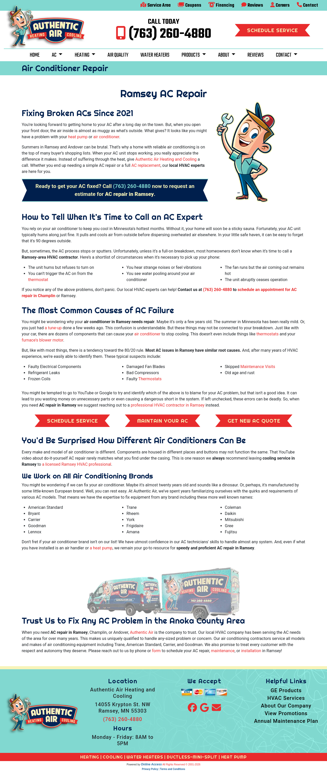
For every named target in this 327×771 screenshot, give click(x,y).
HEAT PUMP (234, 757)
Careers (280, 5)
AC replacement (145, 165)
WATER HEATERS (144, 757)
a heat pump (101, 548)
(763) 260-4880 (170, 34)
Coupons (189, 5)
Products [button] (191, 55)
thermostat (38, 279)
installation (251, 650)
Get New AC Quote (254, 421)
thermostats (267, 334)
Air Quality (118, 55)
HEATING (89, 757)
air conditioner (106, 136)
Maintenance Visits (257, 366)
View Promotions (286, 713)
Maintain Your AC (162, 421)
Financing (221, 5)
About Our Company (286, 706)
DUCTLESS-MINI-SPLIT (192, 757)
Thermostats (149, 378)
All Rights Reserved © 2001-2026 (181, 764)
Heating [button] (82, 55)
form (156, 650)
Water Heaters (155, 55)
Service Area (156, 5)
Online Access (151, 764)
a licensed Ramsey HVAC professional (76, 464)
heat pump (78, 136)
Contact (307, 5)
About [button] (224, 55)
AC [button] (54, 55)
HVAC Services (286, 698)
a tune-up (53, 327)
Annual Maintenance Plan (286, 721)
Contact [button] (284, 55)
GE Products (286, 690)
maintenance (223, 650)
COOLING (113, 757)
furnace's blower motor (42, 340)
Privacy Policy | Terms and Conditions (163, 769)
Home (35, 55)
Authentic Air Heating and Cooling (165, 159)
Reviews (252, 5)
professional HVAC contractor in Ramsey (168, 405)
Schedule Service (272, 30)
